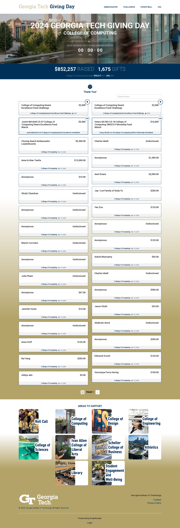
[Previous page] (82, 392)
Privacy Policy (154, 503)
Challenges (129, 7)
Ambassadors (111, 7)
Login (89, 522)
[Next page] (98, 392)
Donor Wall (146, 7)
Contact (157, 499)
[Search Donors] (138, 96)
